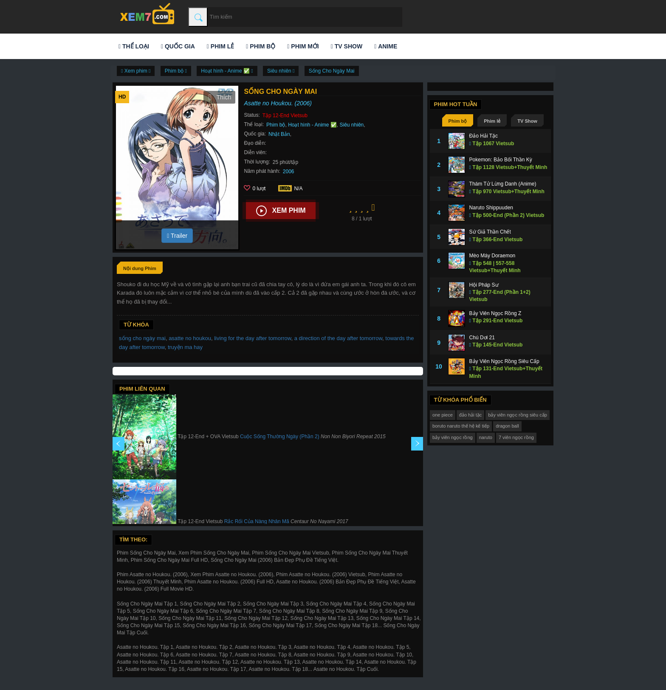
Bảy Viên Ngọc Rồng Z (495, 313)
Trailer (177, 235)
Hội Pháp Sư (484, 285)
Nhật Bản (279, 134)
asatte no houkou (190, 338)
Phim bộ (260, 46)
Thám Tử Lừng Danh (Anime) (502, 184)
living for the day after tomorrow (252, 338)
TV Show (346, 46)
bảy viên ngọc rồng (452, 437)
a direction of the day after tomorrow (338, 338)
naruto (485, 437)
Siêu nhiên (352, 125)
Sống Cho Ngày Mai (332, 71)
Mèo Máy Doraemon (492, 256)
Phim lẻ (220, 46)
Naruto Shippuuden (491, 208)
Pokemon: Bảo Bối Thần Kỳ (500, 160)
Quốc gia (178, 46)
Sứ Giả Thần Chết (490, 232)
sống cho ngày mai (142, 338)
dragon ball (507, 425)
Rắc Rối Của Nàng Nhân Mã (256, 521)
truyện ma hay (185, 347)
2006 (288, 172)
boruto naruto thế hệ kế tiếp (460, 425)
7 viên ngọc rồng (516, 437)
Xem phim (281, 211)
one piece (442, 414)
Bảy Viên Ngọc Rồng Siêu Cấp (504, 361)
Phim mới (303, 46)
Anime (385, 46)
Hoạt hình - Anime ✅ (312, 125)
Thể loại (134, 46)
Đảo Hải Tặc (483, 136)
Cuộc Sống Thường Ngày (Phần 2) (279, 436)
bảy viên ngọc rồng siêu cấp (517, 414)
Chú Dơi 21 (482, 338)
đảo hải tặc (470, 414)
